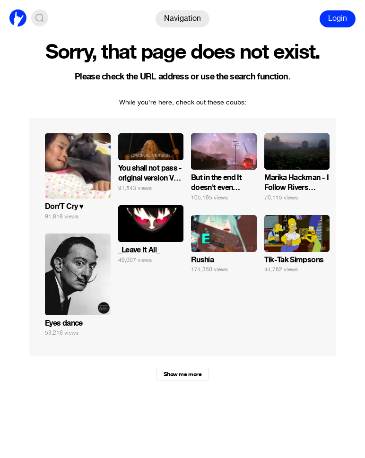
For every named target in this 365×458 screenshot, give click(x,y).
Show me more (182, 374)
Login (337, 18)
